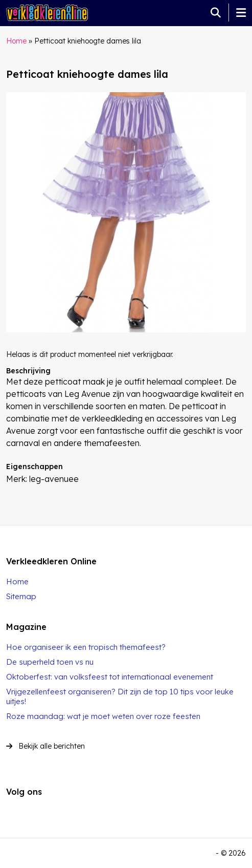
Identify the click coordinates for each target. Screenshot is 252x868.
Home (16, 41)
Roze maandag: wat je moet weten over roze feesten (103, 716)
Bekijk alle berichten (45, 746)
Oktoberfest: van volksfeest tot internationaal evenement (109, 677)
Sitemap (21, 596)
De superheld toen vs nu (50, 662)
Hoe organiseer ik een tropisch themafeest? (86, 647)
